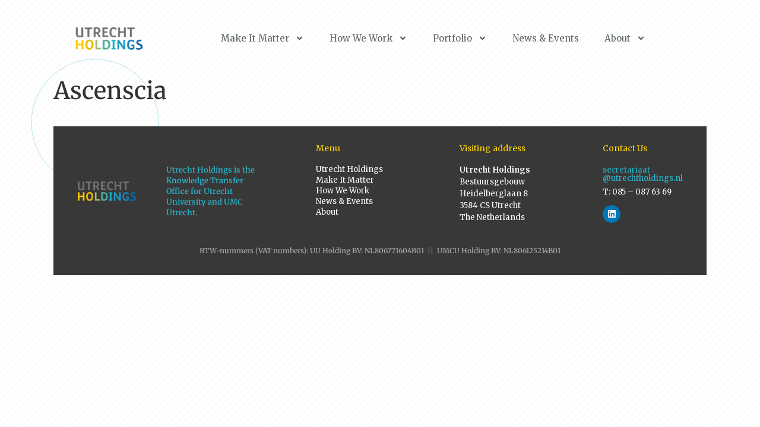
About (624, 38)
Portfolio (460, 38)
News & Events (545, 38)
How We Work (368, 38)
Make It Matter (262, 38)
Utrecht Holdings (349, 169)
